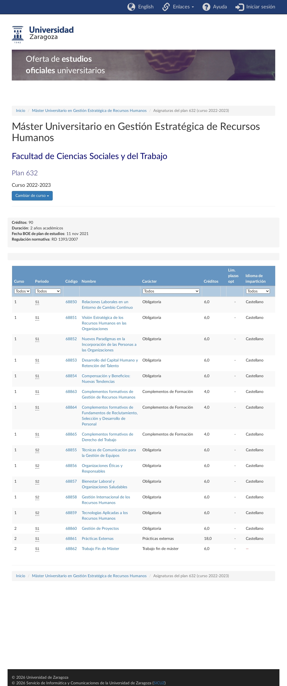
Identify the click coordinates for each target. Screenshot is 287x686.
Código (71, 282)
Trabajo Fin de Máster (100, 549)
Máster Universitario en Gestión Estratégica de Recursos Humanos (89, 111)
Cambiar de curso (32, 196)
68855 (71, 450)
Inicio (20, 111)
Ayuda (218, 7)
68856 (71, 466)
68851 (71, 318)
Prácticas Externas (98, 539)
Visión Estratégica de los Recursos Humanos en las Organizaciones (104, 323)
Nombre (89, 282)
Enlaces (182, 7)
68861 (71, 539)
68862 (71, 549)
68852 (71, 339)
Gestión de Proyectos (100, 529)
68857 (71, 482)
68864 (71, 407)
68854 (71, 376)
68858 (71, 497)
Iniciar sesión (259, 7)
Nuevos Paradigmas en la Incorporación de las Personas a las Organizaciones (109, 344)
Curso (19, 282)
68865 (71, 434)
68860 (71, 529)
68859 (71, 513)
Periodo (42, 282)
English (144, 7)
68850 (71, 302)
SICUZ (159, 683)
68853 (71, 360)
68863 (71, 392)
